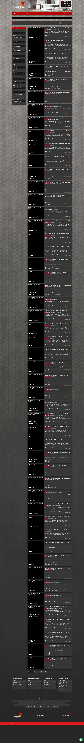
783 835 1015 (67, 5)
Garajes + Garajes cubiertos (18, 90)
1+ (14, 78)
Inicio (14, 18)
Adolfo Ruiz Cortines (17, 688)
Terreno (29, 682)
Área (29, 688)
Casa (29, 680)
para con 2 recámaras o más (21, 704)
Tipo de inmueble (16, 35)
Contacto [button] (32, 13)
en (35, 701)
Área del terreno (16, 70)
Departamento (31, 684)
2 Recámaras (46, 682)
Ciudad (14, 39)
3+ (20, 78)
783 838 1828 (67, 3)
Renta (18, 18)
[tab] (19, 28)
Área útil (14, 64)
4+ (23, 78)
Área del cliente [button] (65, 13)
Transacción (15, 31)
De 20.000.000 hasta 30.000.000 (63, 686)
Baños (14, 85)
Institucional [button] (25, 13)
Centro (14, 680)
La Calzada (15, 686)
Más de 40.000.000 (62, 691)
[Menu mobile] (14, 14)
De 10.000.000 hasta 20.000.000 (63, 683)
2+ (17, 78)
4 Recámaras (46, 686)
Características (16, 99)
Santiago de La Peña (17, 684)
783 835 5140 (67, 1)
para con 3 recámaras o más (35, 704)
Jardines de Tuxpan (16, 682)
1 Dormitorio (46, 680)
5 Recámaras (46, 688)
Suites (14, 81)
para (17, 701)
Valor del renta (16, 58)
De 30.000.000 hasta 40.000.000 (63, 689)
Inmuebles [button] (18, 13)
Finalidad (15, 53)
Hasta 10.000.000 (62, 680)
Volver (69, 18)
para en (47, 701)
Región (14, 44)
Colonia (14, 48)
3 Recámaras (46, 684)
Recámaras (15, 76)
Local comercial (31, 686)
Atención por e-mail (38, 715)
